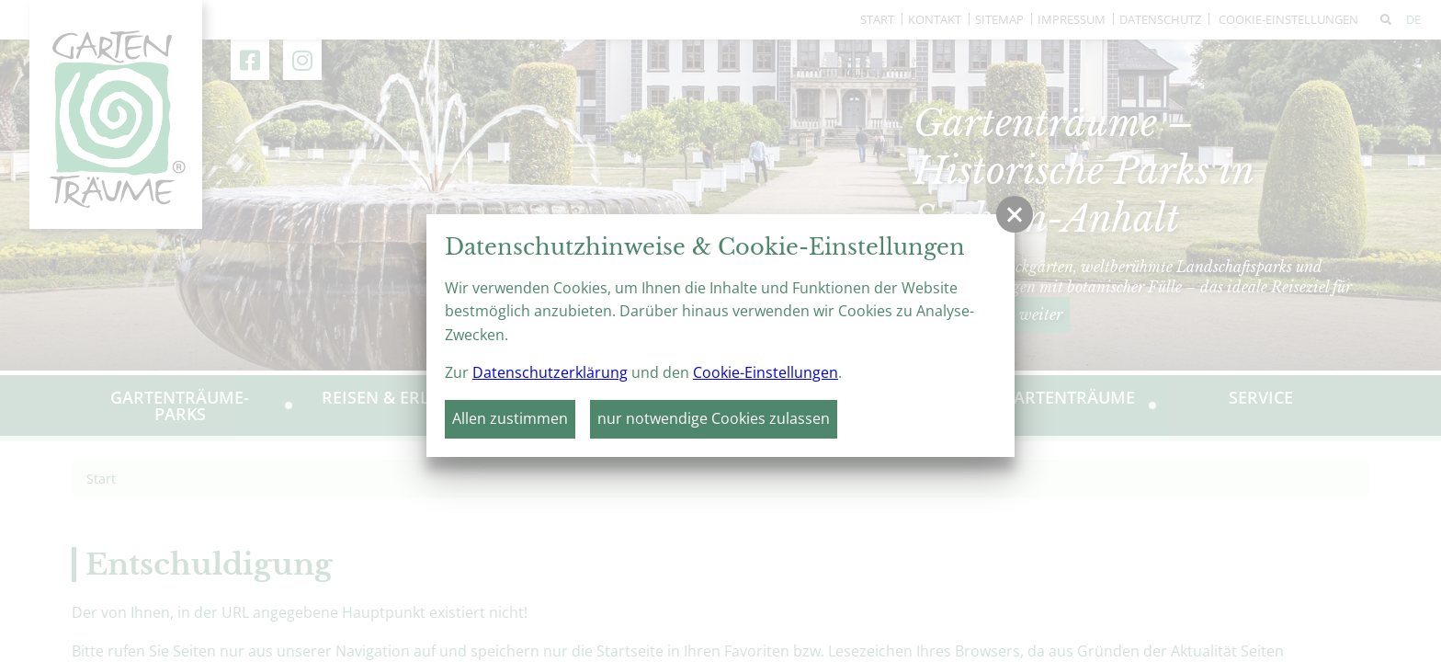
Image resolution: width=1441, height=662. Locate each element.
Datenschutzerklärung (550, 372)
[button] (1014, 214)
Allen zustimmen (510, 418)
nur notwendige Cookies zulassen (713, 418)
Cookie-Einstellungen (765, 372)
